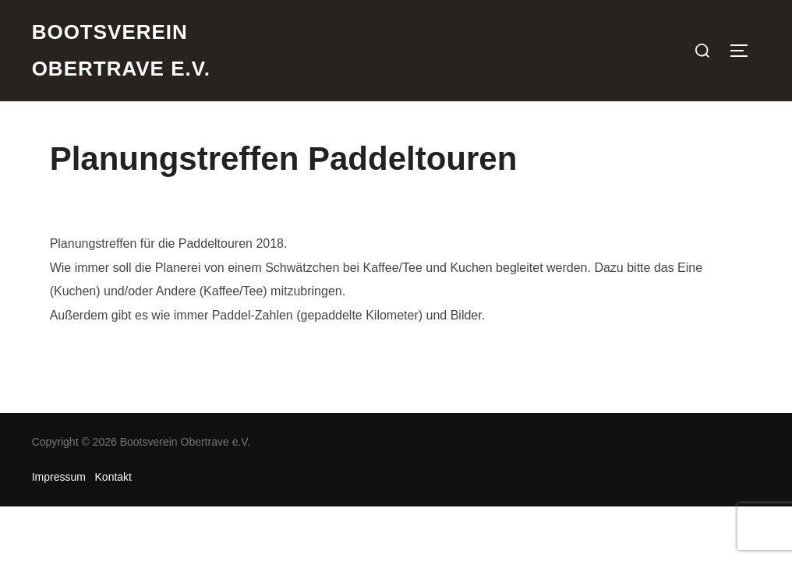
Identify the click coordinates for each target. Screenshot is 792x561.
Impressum (59, 477)
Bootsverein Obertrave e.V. (121, 50)
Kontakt (113, 477)
